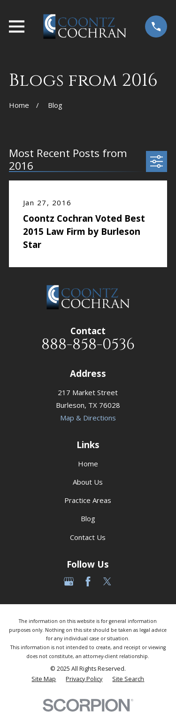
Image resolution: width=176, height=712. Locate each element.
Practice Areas (87, 500)
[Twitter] (107, 581)
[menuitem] (43, 679)
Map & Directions (88, 417)
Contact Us (88, 537)
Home (88, 463)
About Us (88, 482)
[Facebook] (88, 581)
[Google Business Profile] (69, 581)
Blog (88, 518)
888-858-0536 (88, 345)
